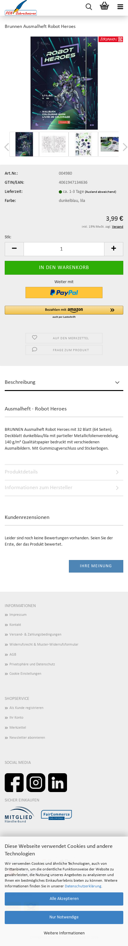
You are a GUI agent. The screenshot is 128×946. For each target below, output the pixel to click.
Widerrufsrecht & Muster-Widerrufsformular (43, 645)
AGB (12, 655)
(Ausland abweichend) (100, 192)
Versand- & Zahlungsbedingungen (35, 635)
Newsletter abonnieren (27, 738)
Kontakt (15, 625)
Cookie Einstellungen (25, 674)
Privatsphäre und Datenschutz (32, 664)
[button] (14, 249)
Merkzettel (17, 728)
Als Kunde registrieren (26, 708)
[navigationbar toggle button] (120, 8)
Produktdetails (21, 472)
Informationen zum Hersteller (38, 488)
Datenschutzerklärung (83, 886)
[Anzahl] (64, 249)
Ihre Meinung (96, 566)
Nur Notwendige (64, 917)
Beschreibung (20, 382)
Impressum (18, 615)
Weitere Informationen (64, 933)
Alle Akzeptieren (64, 898)
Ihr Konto (16, 718)
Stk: (8, 237)
